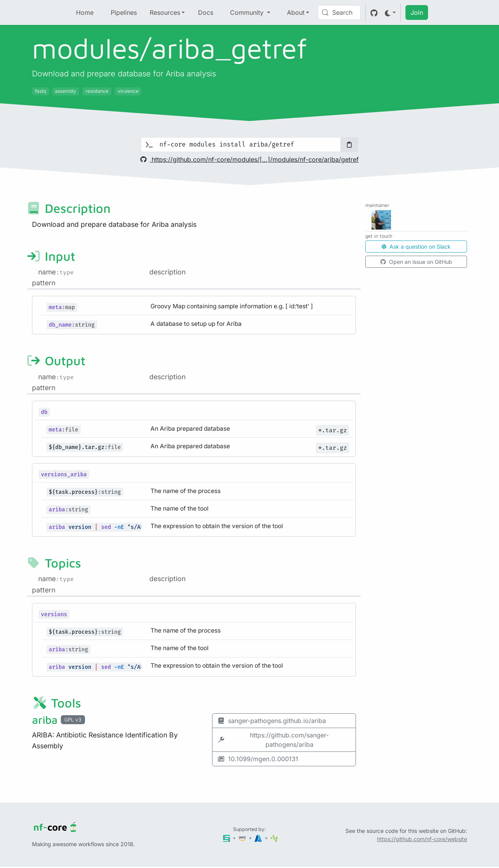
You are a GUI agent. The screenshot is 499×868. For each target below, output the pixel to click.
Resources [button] (165, 12)
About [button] (295, 12)
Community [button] (247, 12)
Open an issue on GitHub (416, 261)
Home (85, 12)
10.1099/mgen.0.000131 (257, 759)
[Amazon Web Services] (243, 838)
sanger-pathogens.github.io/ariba (271, 721)
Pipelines (124, 12)
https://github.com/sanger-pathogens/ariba (273, 739)
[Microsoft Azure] (259, 838)
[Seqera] (227, 838)
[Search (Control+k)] (339, 12)
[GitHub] (374, 12)
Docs (205, 12)
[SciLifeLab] (274, 838)
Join (417, 12)
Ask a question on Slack (416, 246)
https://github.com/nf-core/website (422, 839)
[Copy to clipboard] (349, 144)
